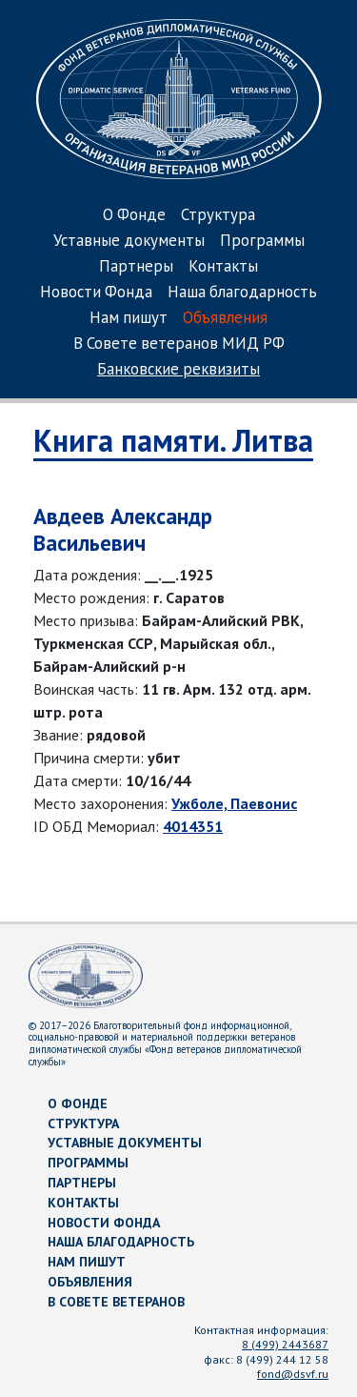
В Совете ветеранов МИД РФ (179, 344)
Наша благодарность (242, 293)
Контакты (223, 267)
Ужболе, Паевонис (234, 803)
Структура (218, 216)
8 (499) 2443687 (285, 1344)
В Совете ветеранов (116, 1301)
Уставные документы (129, 242)
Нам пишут (128, 319)
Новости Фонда (96, 293)
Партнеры (136, 267)
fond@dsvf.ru (292, 1374)
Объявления (225, 319)
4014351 (193, 826)
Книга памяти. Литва (173, 440)
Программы (262, 242)
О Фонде (134, 216)
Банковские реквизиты (178, 370)
